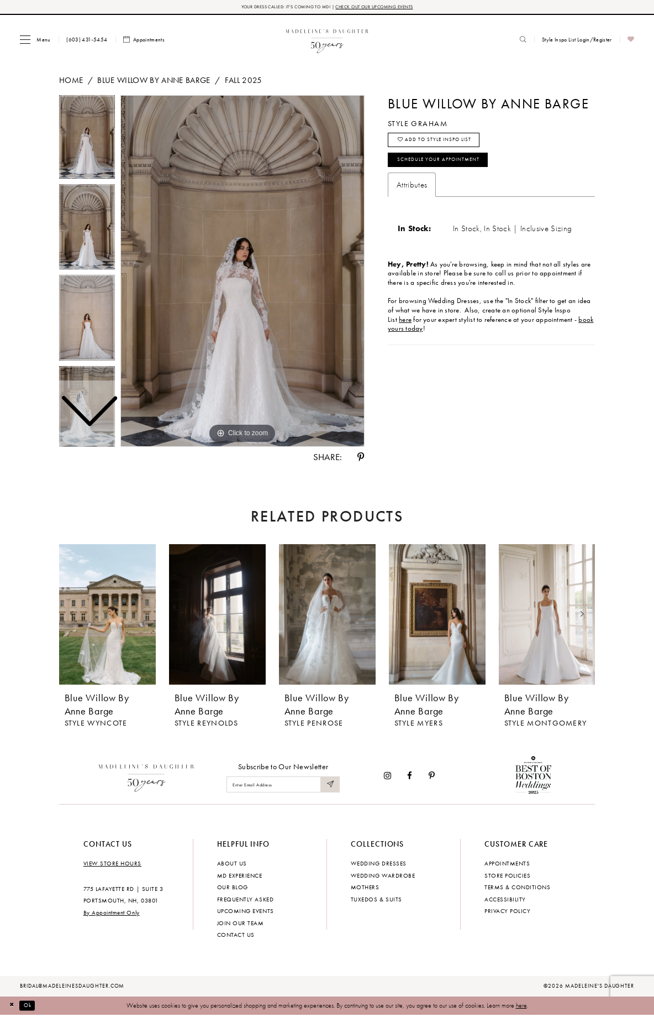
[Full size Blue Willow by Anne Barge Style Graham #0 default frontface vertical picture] (242, 272)
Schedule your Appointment (449, 169)
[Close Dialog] (14, 1007)
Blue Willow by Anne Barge (153, 81)
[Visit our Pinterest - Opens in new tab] (431, 777)
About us (232, 865)
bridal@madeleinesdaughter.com (72, 987)
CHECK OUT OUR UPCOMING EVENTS (385, 7)
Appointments (507, 865)
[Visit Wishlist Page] (631, 41)
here (521, 1006)
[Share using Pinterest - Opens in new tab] (361, 458)
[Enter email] (283, 786)
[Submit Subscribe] (329, 786)
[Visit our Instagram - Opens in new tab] (387, 777)
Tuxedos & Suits (376, 900)
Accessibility (505, 900)
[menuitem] (35, 40)
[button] (35, 40)
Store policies (507, 876)
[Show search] (523, 41)
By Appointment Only (111, 913)
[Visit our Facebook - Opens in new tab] (410, 777)
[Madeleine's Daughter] (146, 777)
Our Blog (232, 889)
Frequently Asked (245, 900)
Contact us (236, 936)
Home (71, 81)
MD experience (239, 876)
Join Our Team (240, 924)
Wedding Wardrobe (383, 876)
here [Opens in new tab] (405, 330)
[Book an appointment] (144, 41)
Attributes (412, 195)
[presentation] (107, 616)
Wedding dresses (379, 865)
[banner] (327, 40)
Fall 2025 (243, 81)
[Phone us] (87, 41)
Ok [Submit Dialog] (33, 1006)
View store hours (112, 865)
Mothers (365, 889)
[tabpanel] (242, 272)
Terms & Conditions (517, 889)
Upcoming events (245, 912)
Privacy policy (507, 912)
